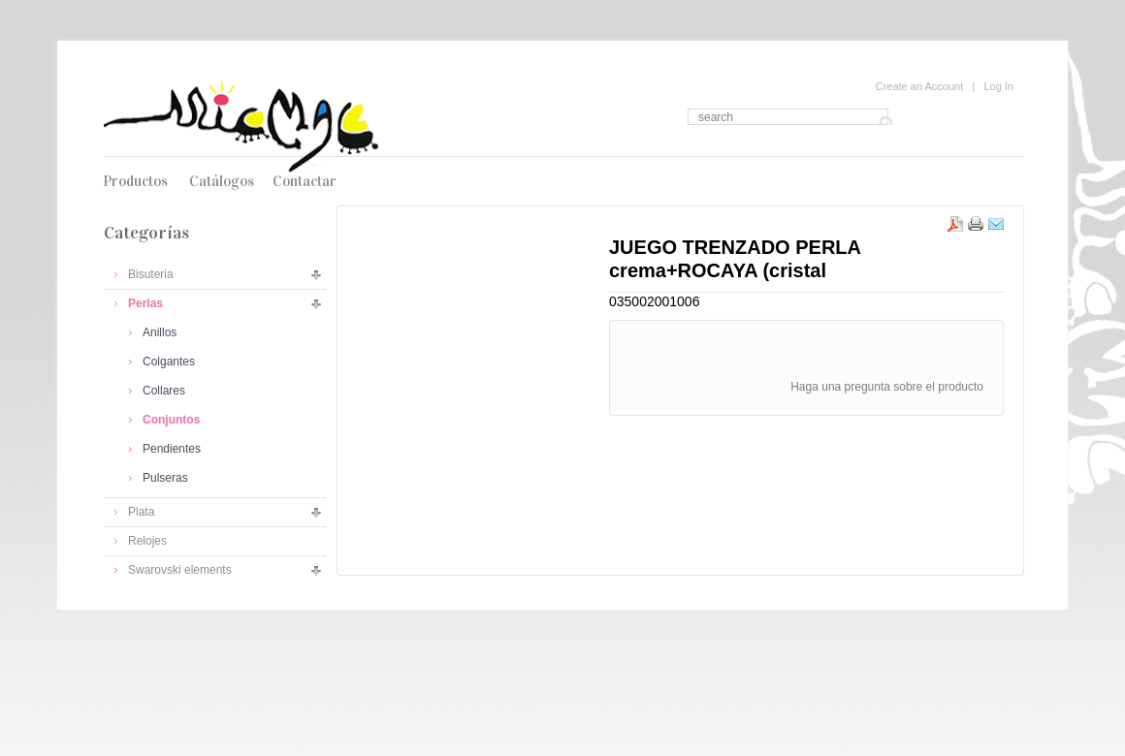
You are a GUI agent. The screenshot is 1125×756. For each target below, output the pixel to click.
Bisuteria (151, 274)
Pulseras (165, 478)
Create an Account (920, 86)
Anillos (160, 332)
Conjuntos (171, 419)
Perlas (145, 303)
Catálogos (221, 181)
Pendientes (172, 449)
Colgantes (169, 361)
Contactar (305, 181)
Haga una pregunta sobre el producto (886, 387)
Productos (135, 181)
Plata (141, 512)
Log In (998, 86)
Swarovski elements (180, 570)
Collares (164, 390)
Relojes (147, 541)
